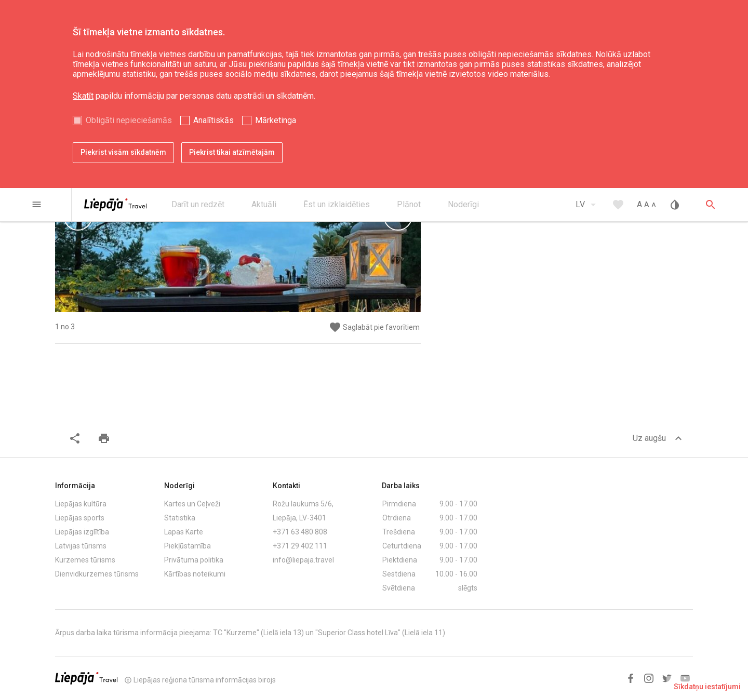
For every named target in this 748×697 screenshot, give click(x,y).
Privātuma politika (193, 560)
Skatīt (83, 96)
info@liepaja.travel (303, 560)
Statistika (179, 518)
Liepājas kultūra (80, 504)
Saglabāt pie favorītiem (374, 327)
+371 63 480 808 (300, 532)
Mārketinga (275, 120)
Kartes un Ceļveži (192, 504)
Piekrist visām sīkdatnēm (123, 152)
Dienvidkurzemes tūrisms (97, 574)
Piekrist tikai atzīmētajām (232, 152)
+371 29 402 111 (300, 546)
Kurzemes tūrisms (85, 560)
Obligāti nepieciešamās (129, 120)
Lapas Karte (183, 532)
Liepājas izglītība (82, 532)
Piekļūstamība (187, 546)
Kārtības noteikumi (194, 574)
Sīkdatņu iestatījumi (707, 686)
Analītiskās (213, 120)
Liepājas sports (79, 518)
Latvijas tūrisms (80, 546)
